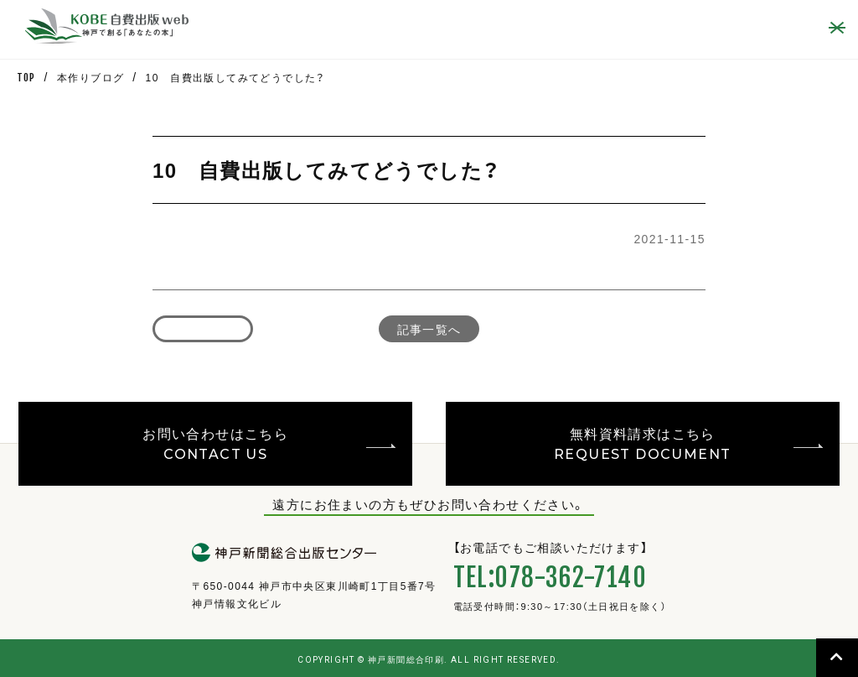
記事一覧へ (429, 328)
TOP (26, 77)
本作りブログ (90, 77)
